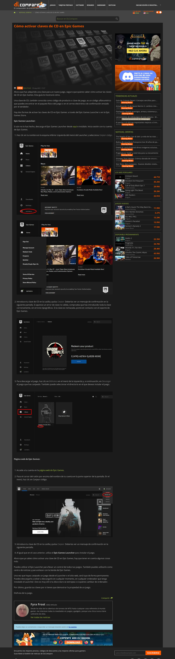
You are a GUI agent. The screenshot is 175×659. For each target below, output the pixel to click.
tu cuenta (73, 627)
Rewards (90, 5)
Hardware (101, 5)
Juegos (53, 5)
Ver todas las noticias (40, 617)
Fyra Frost (27, 88)
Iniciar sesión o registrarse (147, 5)
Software (80, 5)
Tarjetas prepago (66, 5)
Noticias (112, 5)
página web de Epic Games (51, 470)
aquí (75, 126)
